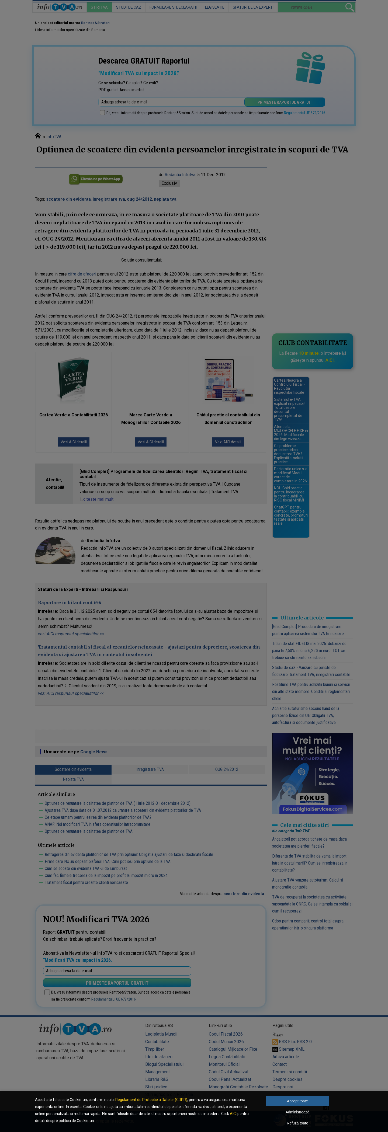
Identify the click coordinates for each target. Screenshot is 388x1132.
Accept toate (297, 1101)
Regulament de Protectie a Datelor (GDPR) (151, 1100)
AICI (233, 1114)
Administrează (298, 1112)
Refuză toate (297, 1123)
